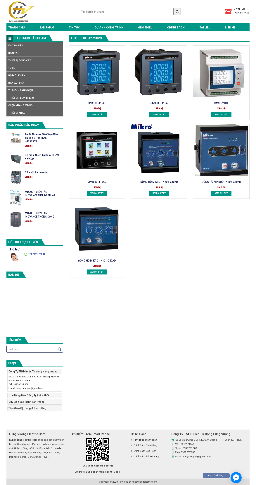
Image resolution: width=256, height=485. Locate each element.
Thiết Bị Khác (16, 112)
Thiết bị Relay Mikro (21, 97)
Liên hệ (230, 27)
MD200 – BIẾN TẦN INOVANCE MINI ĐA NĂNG (40, 193)
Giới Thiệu (145, 27)
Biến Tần (13, 53)
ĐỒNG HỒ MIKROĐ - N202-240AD (221, 182)
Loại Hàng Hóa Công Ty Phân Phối (28, 395)
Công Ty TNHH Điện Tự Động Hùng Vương (33, 371)
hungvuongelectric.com (144, 481)
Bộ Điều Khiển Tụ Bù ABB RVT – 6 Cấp (42, 157)
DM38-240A (221, 103)
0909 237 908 (242, 13)
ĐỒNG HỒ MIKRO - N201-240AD (159, 182)
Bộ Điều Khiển (16, 75)
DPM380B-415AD (159, 103)
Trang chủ (16, 27)
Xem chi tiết (96, 114)
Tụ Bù (11, 68)
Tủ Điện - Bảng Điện (20, 90)
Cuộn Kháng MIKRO (20, 105)
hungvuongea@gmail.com (197, 456)
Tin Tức (74, 27)
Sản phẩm (46, 27)
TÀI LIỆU (204, 27)
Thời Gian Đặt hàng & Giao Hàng (27, 408)
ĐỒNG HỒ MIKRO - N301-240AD (96, 260)
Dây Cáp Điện (16, 83)
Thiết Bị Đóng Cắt (19, 60)
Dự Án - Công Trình (109, 27)
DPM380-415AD (97, 103)
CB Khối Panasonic (36, 172)
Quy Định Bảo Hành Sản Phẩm (26, 401)
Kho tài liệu (15, 45)
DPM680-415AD (97, 182)
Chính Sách (176, 27)
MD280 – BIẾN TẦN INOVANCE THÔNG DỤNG (39, 215)
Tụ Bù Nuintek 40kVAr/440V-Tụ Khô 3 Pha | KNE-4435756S (41, 138)
